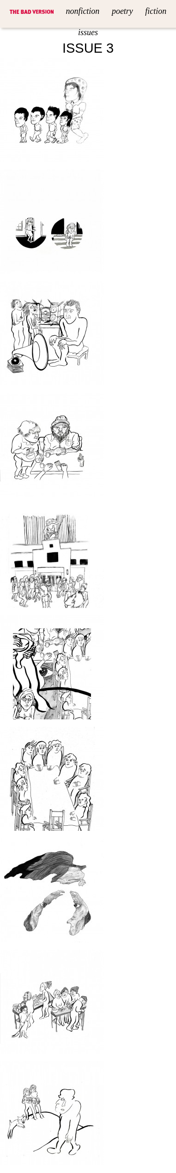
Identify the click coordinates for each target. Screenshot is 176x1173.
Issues (88, 32)
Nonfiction (82, 11)
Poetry (122, 11)
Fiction (155, 11)
